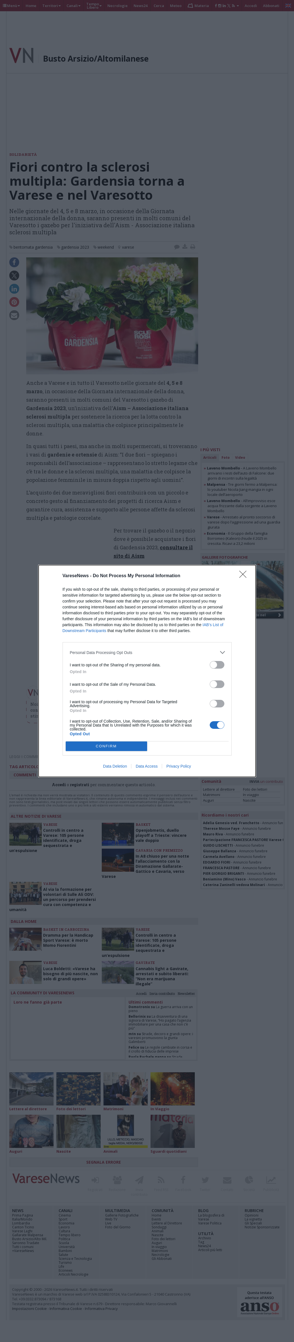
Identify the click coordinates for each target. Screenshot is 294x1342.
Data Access (147, 766)
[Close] (244, 576)
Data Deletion (115, 766)
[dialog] (147, 671)
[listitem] (147, 652)
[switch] (217, 665)
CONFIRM (106, 746)
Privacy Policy (178, 766)
